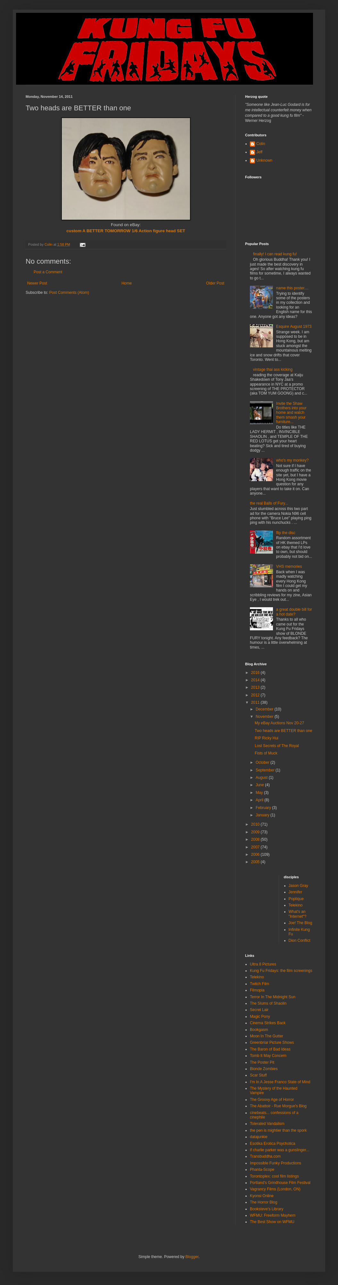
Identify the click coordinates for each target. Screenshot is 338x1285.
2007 (256, 847)
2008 (256, 839)
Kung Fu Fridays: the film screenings (281, 970)
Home (126, 283)
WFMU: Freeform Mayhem (272, 1215)
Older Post (215, 283)
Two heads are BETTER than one (283, 730)
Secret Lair (259, 1010)
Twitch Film (259, 984)
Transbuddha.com (265, 1156)
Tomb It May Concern (268, 1055)
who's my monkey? (292, 460)
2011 (256, 702)
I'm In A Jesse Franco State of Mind (280, 1082)
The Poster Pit (262, 1062)
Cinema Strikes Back (267, 1023)
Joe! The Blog (300, 923)
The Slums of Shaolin (268, 1003)
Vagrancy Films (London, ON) (275, 1189)
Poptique (296, 899)
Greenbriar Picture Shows (272, 1042)
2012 (256, 695)
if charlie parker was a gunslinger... (279, 1150)
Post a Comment (48, 272)
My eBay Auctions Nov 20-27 (279, 723)
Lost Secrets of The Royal (277, 746)
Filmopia (257, 990)
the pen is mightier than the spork (278, 1130)
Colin (260, 143)
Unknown (264, 160)
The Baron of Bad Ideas (270, 1049)
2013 (256, 687)
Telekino (296, 905)
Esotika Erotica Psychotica (272, 1143)
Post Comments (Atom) (69, 292)
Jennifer (295, 892)
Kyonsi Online (262, 1196)
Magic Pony (260, 1016)
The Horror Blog (263, 1202)
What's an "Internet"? (298, 913)
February (264, 807)
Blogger (192, 1257)
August (262, 777)
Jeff (259, 152)
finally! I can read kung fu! (275, 254)
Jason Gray (298, 885)
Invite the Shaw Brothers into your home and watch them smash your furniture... (291, 412)
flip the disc (285, 533)
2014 (256, 680)
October (263, 762)
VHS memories (289, 566)
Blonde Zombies (264, 1069)
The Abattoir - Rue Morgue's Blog (278, 1106)
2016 (256, 672)
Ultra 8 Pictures (263, 964)
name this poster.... (292, 288)
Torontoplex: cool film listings (274, 1176)
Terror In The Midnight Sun (272, 997)
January (263, 815)
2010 (256, 824)
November (265, 716)
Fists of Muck (266, 753)
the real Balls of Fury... (269, 503)
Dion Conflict (299, 940)
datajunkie (259, 1137)
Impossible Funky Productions (275, 1163)
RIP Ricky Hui (266, 738)
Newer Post (37, 283)
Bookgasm (259, 1029)
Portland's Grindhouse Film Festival (280, 1182)
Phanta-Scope (262, 1169)
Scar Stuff (258, 1075)
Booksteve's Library (266, 1209)
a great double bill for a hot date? (294, 611)
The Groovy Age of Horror (272, 1099)
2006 (256, 854)
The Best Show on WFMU (272, 1222)
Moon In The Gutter (266, 1036)
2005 (256, 862)
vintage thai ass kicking (273, 369)
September (266, 770)
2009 (256, 832)
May (260, 792)
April (260, 800)
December (265, 709)
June (260, 785)
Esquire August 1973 (294, 326)
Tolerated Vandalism (267, 1123)
